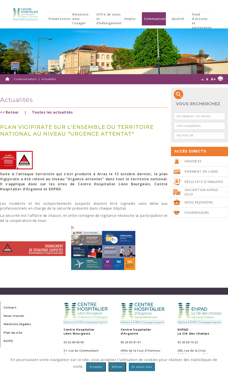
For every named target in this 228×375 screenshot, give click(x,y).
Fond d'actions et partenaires (202, 21)
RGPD (8, 341)
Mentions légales (17, 324)
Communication (157, 19)
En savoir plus (142, 367)
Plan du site (13, 332)
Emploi (130, 19)
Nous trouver (13, 315)
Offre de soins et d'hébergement (109, 18)
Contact (10, 307)
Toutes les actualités (52, 112)
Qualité (178, 19)
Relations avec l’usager (80, 18)
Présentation (60, 19)
